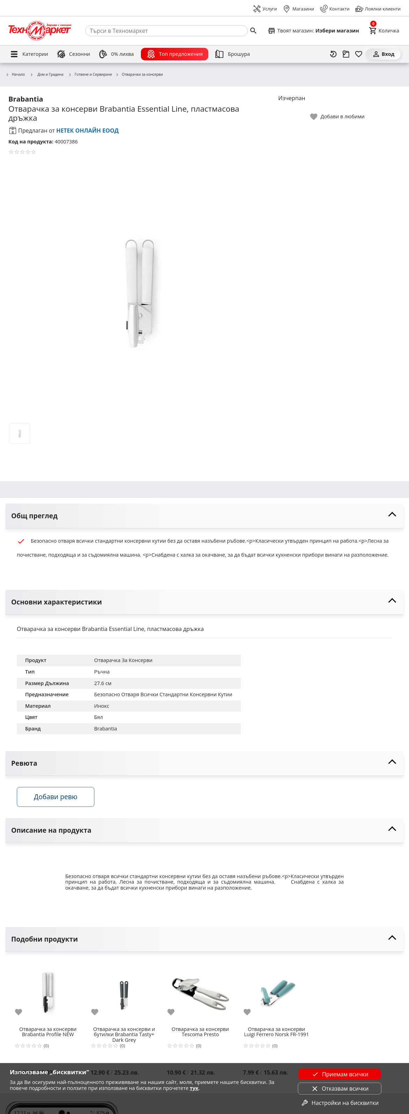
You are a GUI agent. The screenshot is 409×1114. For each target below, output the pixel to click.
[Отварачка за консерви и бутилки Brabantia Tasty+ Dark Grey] (124, 991)
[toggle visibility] (204, 516)
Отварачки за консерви (139, 75)
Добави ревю (55, 796)
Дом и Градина (46, 74)
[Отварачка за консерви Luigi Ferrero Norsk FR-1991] (276, 991)
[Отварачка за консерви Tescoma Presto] (200, 991)
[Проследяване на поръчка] (346, 54)
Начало (15, 75)
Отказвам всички (339, 1088)
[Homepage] (39, 30)
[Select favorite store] (313, 30)
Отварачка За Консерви (123, 660)
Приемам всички (339, 1074)
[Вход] (383, 54)
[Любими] (358, 54)
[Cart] (384, 30)
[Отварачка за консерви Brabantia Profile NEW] (48, 991)
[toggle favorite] (337, 116)
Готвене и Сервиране (90, 75)
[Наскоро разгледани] (333, 54)
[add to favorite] (22, 1012)
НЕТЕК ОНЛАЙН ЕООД (87, 130)
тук (194, 1088)
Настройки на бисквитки (339, 1103)
